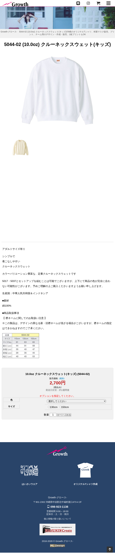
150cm (64, 408)
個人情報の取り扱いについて (57, 520)
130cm (53, 408)
